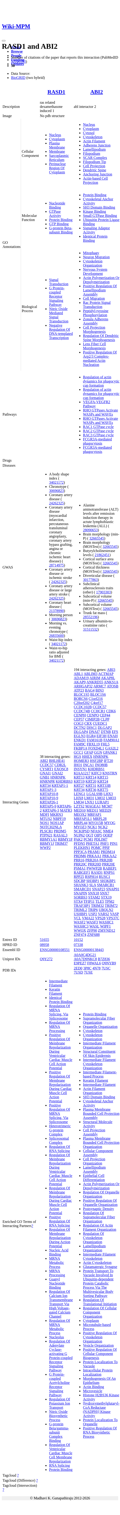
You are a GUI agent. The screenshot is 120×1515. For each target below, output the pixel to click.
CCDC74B (82, 711)
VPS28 (100, 918)
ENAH (113, 736)
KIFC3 (96, 773)
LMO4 (79, 802)
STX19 (106, 897)
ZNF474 (80, 935)
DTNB (106, 732)
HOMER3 (81, 761)
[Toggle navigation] (4, 40)
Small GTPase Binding (100, 216)
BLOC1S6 (98, 694)
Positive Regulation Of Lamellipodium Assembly (100, 290)
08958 (44, 945)
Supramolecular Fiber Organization (99, 1020)
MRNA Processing (57, 1273)
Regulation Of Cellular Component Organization (100, 1312)
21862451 (102, 555)
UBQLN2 (106, 910)
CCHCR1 (98, 711)
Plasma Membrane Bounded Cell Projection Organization (101, 1142)
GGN (98, 752)
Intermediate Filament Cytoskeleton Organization (99, 1064)
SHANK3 (81, 885)
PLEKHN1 (82, 848)
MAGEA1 (93, 806)
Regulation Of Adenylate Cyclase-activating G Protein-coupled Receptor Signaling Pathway (61, 1355)
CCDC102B (83, 707)
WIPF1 (105, 926)
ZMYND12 (106, 930)
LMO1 (89, 798)
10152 (78, 940)
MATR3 (66, 810)
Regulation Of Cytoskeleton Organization (93, 1238)
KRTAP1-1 (60, 786)
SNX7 (104, 893)
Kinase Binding (94, 211)
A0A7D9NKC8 (85, 959)
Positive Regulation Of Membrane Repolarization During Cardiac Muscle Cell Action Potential (60, 1086)
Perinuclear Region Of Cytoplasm (57, 168)
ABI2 (96, 92)
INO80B (101, 765)
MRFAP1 (94, 814)
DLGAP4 (81, 732)
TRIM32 (97, 906)
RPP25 (79, 877)
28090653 (90, 530)
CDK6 (111, 711)
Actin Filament (94, 141)
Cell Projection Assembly (94, 1132)
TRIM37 (61, 843)
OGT (89, 835)
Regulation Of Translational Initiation (100, 1302)
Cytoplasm (57, 139)
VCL (77, 918)
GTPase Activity (55, 214)
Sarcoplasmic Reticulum (59, 158)
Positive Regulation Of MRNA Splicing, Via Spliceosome (59, 1113)
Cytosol (88, 133)
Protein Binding (61, 220)
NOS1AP (57, 823)
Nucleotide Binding (57, 205)
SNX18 (93, 893)
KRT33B (104, 786)
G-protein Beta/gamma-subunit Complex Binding (59, 1432)
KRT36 (90, 790)
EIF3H (102, 736)
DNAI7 (94, 732)
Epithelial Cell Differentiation (94, 1178)
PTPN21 (46, 835)
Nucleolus (56, 1337)
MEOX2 (80, 814)
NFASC (96, 831)
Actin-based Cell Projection (95, 180)
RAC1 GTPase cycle (98, 427)
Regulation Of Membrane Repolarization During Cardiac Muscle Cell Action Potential (60, 1200)
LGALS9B (94, 794)
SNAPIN (80, 893)
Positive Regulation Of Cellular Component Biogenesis (100, 1354)
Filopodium (91, 153)
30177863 (90, 580)
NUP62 (79, 835)
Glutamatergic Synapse (100, 1267)
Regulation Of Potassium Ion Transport (59, 1403)
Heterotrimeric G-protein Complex (60, 1130)
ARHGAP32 (83, 686)
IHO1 (78, 765)
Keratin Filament (55, 991)
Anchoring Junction (97, 174)
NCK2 (103, 827)
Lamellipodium (94, 149)
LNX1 (89, 802)
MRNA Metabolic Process (56, 1262)
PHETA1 (92, 843)
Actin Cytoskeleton (97, 1263)
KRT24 (102, 781)
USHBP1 (81, 914)
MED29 (105, 810)
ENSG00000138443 (89, 950)
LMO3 (111, 798)
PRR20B (105, 860)
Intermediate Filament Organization (99, 1045)
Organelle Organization (100, 1027)
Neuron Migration (96, 257)
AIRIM (94, 678)
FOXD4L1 (96, 748)
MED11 (92, 810)
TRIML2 (80, 910)
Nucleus (55, 135)
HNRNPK (58, 777)
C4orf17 (97, 703)
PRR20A (92, 860)
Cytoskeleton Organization (92, 263)
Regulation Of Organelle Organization (101, 1194)
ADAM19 (81, 678)
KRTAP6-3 (51, 810)
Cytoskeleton (92, 137)
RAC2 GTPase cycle (98, 431)
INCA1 (88, 765)
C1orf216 (96, 699)
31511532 (90, 629)
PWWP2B (94, 868)
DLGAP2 (105, 728)
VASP (114, 914)
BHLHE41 (57, 761)
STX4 (78, 901)
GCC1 (78, 752)
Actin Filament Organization (94, 1091)
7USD (78, 972)
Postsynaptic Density (98, 1209)
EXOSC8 (61, 769)
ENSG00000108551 (55, 950)
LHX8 (78, 798)
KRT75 (102, 790)
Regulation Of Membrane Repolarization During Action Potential (60, 1238)
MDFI (44, 814)
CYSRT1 (46, 769)
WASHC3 (81, 926)
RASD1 (56, 92)
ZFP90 (92, 930)
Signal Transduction (58, 282)
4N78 (96, 968)
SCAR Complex (95, 158)
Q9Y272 (46, 959)
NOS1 (44, 823)
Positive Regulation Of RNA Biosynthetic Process (100, 1432)
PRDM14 (108, 852)
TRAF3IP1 (82, 906)
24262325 (56, 503)
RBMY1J (47, 843)
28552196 (90, 617)
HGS (77, 757)
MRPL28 (100, 819)
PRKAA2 (109, 856)
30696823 (56, 491)
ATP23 (79, 690)
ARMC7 (99, 686)
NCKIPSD (81, 831)
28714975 (56, 565)
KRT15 (102, 777)
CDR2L (60, 765)
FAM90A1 (111, 740)
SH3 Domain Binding (99, 207)
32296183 (18, 61)
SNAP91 (112, 889)
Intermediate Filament (58, 983)
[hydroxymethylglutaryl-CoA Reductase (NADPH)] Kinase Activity (101, 1409)
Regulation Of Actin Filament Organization (99, 1227)
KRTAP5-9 (48, 806)
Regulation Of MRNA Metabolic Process (59, 1327)
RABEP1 (110, 868)
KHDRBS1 (96, 769)
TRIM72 (111, 906)
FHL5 (105, 744)
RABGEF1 (82, 872)
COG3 (78, 723)
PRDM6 (80, 856)
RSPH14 (91, 877)
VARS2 (103, 914)
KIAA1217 (82, 773)
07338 (78, 945)
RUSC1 (104, 877)
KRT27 (79, 786)
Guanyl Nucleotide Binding (57, 1283)
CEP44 (105, 715)
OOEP (107, 835)
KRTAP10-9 (49, 798)
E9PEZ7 (80, 963)
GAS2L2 (111, 748)
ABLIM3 (90, 674)
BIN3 (100, 690)
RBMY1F (65, 839)
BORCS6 (81, 699)
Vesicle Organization (98, 1345)
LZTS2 (79, 806)
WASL (94, 926)
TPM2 (109, 901)
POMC (96, 848)
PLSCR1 (46, 831)
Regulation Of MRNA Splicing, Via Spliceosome (59, 1012)
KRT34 (45, 786)
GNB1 (45, 777)
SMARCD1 (82, 889)
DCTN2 (80, 728)
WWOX (80, 930)
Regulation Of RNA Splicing (59, 1149)
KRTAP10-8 (49, 794)
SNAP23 (98, 889)
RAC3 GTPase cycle (98, 435)
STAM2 (94, 897)
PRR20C (80, 864)
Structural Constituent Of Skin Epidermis (99, 1053)
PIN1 (114, 843)
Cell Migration (94, 298)
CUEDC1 (100, 723)
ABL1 (78, 674)
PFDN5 (79, 843)
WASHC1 (106, 922)
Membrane (57, 151)
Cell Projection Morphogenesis (94, 329)
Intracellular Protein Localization (97, 1372)
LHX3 (108, 794)
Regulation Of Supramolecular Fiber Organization (99, 1217)
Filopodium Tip (94, 162)
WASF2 (79, 922)
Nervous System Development (95, 271)
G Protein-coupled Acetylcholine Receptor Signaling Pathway (59, 1384)
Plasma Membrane (57, 145)
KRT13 (79, 777)
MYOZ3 (80, 827)
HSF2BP (96, 761)
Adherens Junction (97, 145)
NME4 (108, 831)
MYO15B (95, 823)
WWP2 (45, 848)
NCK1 (92, 827)
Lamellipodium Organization (94, 1248)
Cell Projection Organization (94, 1161)
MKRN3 (56, 814)
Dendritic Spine (94, 170)
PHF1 (104, 843)
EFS (115, 732)
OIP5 (98, 835)
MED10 (80, 810)
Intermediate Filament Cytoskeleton (99, 1256)
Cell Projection (94, 166)
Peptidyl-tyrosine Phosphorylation (95, 313)
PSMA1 (80, 868)
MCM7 (107, 806)
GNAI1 (45, 773)
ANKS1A (111, 682)
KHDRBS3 (64, 781)
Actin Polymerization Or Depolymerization (101, 280)
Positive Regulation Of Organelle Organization (100, 1203)
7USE (88, 972)
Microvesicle (92, 1391)
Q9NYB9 (109, 963)
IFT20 (108, 761)
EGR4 (91, 736)
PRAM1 (94, 852)
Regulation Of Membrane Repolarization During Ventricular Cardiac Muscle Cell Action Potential (60, 1169)
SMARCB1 (105, 885)
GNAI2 (57, 773)
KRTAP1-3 (48, 790)
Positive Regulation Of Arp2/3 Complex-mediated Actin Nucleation (100, 358)
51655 (44, 940)
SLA (92, 885)
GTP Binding (59, 224)
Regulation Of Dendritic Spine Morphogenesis (101, 338)
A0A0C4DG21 (85, 955)
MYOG (109, 823)
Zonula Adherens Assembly (95, 321)
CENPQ (93, 715)
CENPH (80, 715)
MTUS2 (46, 819)
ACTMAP (105, 674)
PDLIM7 (101, 839)
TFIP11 (88, 901)
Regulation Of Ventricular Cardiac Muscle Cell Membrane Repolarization (60, 1453)
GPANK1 (110, 752)
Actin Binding (93, 1387)
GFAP (88, 752)
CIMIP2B (92, 719)
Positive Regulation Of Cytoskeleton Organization (100, 1337)
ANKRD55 (94, 682)
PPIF (106, 848)
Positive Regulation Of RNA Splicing (59, 1221)
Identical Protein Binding (61, 1000)
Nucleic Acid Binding (58, 1252)
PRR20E (108, 864)
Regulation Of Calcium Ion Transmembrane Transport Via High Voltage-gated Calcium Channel (61, 1304)
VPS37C (112, 918)
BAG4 (90, 690)
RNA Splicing (59, 1465)
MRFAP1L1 (83, 819)
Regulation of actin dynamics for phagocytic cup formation (101, 381)
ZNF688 (93, 935)
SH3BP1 (92, 881)
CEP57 (79, 719)
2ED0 (78, 968)
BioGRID (18, 78)
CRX (88, 723)
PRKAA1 (94, 856)
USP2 (92, 914)
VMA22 (88, 918)
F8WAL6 (94, 963)
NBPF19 (59, 819)
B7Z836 (104, 959)
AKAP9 (80, 682)
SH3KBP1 (108, 881)
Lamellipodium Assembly (94, 1169)
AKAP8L (108, 678)
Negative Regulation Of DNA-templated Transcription (61, 331)
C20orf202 (82, 703)
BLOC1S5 (81, 694)
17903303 (103, 592)
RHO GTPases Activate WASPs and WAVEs (100, 412)
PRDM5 (60, 831)
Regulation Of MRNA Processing (59, 1027)
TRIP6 (93, 910)
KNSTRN (109, 773)
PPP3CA (80, 852)
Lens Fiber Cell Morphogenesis (94, 346)
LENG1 (79, 794)
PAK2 (78, 839)
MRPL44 (81, 823)
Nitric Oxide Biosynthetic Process (58, 1416)
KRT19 (79, 781)
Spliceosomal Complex (59, 1140)
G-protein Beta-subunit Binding (61, 230)
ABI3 (111, 670)
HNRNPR (47, 781)
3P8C (87, 968)
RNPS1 (109, 872)
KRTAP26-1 (49, 802)
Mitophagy (91, 253)
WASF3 (92, 922)
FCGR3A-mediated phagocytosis (97, 441)
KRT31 (90, 786)
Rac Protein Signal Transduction (97, 305)
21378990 (56, 611)
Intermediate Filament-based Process (100, 1074)
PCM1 (88, 839)
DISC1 (92, 728)
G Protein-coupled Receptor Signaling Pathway (56, 296)
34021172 (56, 482)
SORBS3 (80, 897)
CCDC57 (47, 765)
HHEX (87, 757)
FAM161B (94, 740)
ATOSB (112, 686)
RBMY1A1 (48, 839)
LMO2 (100, 798)
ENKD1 (80, 740)
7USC (106, 968)
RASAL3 (60, 835)
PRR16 (79, 860)
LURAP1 (102, 802)
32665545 (96, 538)
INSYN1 (80, 769)
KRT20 (90, 781)
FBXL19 (93, 744)
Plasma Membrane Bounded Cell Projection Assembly (101, 1113)
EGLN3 (79, 736)
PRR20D (94, 864)
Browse (17, 51)
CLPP (105, 719)
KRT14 (90, 777)
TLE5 (99, 901)
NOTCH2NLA (51, 827)
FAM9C (80, 744)
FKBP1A (80, 748)
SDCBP (79, 881)
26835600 (56, 636)
